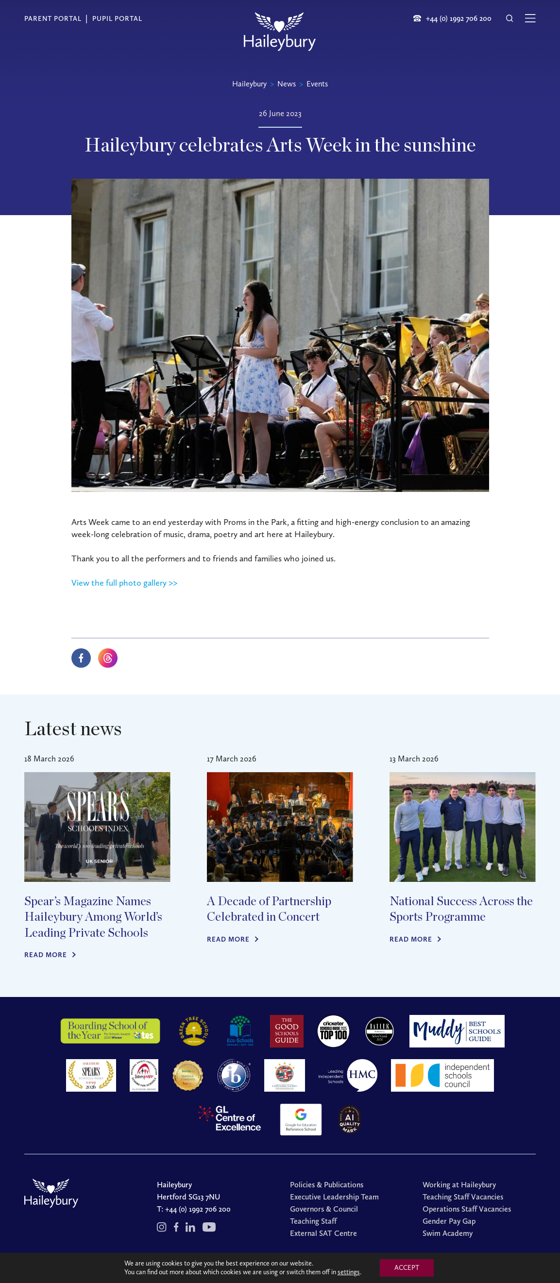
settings (349, 1272)
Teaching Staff (313, 1221)
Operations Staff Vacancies (467, 1209)
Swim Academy (448, 1233)
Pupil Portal (117, 19)
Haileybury (249, 83)
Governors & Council (324, 1209)
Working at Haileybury (459, 1184)
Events (317, 83)
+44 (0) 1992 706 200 (198, 1209)
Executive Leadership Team (334, 1196)
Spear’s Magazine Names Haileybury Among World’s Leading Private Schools (93, 917)
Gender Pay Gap (449, 1221)
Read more (45, 955)
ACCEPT (406, 1268)
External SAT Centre (323, 1233)
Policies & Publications (326, 1184)
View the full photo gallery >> (124, 582)
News (286, 83)
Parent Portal (53, 19)
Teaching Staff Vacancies (463, 1196)
